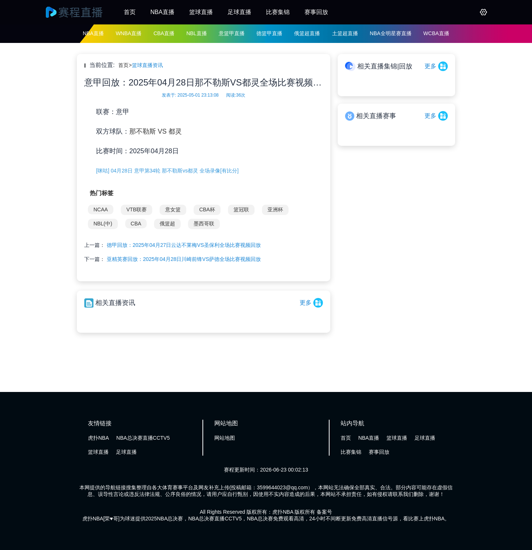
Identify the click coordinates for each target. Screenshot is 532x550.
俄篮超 (167, 224)
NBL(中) (102, 224)
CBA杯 (207, 209)
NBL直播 (196, 33)
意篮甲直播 (232, 33)
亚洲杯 (275, 209)
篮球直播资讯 (147, 65)
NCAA (100, 209)
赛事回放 (316, 12)
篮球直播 (201, 12)
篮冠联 (241, 209)
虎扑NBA (98, 438)
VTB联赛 (136, 209)
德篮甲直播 (269, 33)
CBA (136, 224)
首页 (130, 12)
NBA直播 (162, 12)
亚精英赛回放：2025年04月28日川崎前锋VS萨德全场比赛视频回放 (184, 259)
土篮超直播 (345, 33)
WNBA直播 (128, 33)
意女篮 (173, 209)
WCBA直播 (436, 33)
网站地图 (224, 438)
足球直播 (239, 12)
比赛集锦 (278, 12)
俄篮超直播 (307, 33)
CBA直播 (163, 33)
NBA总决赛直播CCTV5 (143, 438)
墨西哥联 (204, 224)
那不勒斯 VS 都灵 (155, 131)
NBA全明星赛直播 (391, 33)
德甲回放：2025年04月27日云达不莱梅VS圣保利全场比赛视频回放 (184, 245)
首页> (125, 65)
